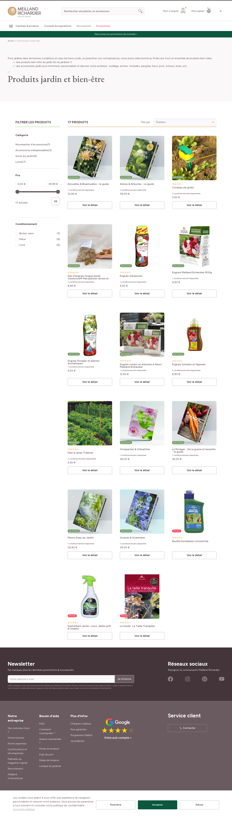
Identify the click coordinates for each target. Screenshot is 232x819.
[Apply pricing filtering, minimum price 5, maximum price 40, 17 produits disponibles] (55, 201)
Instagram (187, 679)
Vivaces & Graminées (132, 537)
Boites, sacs (26, 233)
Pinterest (204, 679)
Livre (22, 244)
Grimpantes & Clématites (135, 449)
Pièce (22, 239)
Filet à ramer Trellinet (80, 453)
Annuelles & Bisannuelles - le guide (88, 184)
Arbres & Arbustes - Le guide (137, 184)
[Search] (140, 11)
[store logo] (24, 12)
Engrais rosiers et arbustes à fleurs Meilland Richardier (141, 365)
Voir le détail (89, 205)
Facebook (170, 679)
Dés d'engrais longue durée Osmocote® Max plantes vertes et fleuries (88, 277)
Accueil (11, 41)
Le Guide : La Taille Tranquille (137, 626)
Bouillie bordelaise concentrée (190, 541)
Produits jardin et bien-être (28, 41)
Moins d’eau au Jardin (81, 537)
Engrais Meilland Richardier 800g (192, 272)
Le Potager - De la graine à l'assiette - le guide (194, 450)
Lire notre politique (24, 809)
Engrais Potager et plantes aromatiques (84, 362)
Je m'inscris (124, 678)
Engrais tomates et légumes (189, 364)
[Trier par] (185, 122)
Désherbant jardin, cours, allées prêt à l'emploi (89, 627)
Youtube (221, 679)
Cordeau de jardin (183, 187)
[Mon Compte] (174, 10)
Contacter (189, 727)
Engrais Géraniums (131, 276)
